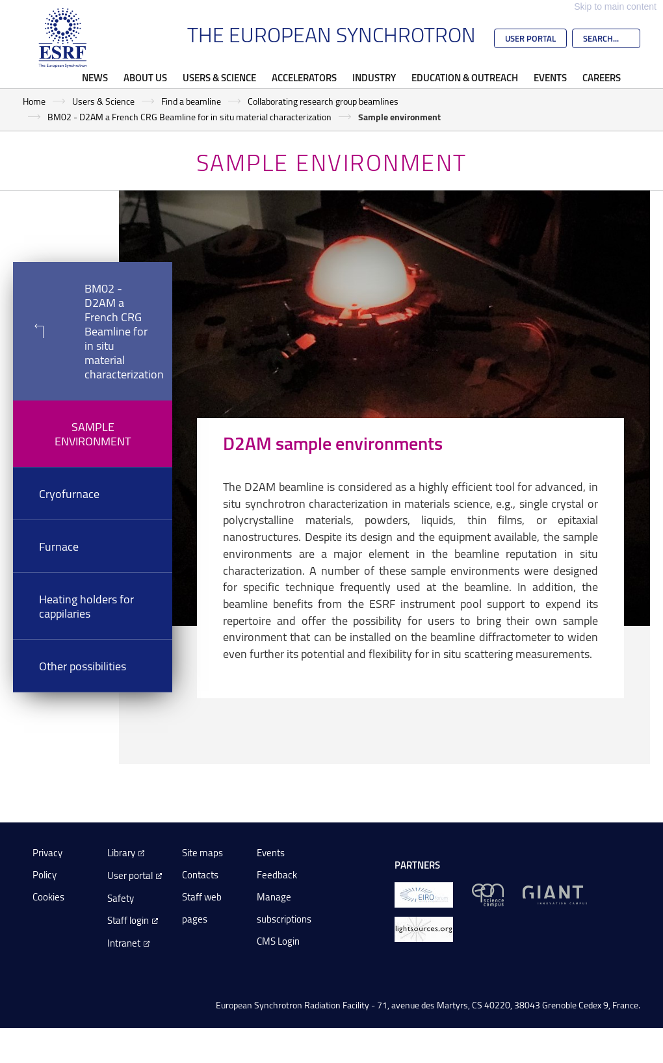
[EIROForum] (424, 894)
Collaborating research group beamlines (323, 101)
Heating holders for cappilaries (86, 606)
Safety (120, 898)
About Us (145, 77)
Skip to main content (615, 6)
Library (121, 853)
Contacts (200, 875)
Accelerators (304, 77)
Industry (374, 77)
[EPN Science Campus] (488, 894)
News (95, 77)
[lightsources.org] (424, 929)
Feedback (277, 875)
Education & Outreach (464, 77)
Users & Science (219, 77)
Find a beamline (191, 101)
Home (34, 101)
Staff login (128, 920)
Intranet (123, 943)
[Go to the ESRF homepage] (63, 38)
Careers (601, 77)
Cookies (48, 897)
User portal (130, 875)
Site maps (202, 853)
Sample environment (93, 434)
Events (550, 77)
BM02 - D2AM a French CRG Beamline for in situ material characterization (189, 117)
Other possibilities (82, 666)
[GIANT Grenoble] (555, 894)
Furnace (59, 546)
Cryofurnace (69, 493)
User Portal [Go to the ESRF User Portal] (530, 38)
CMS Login (278, 941)
